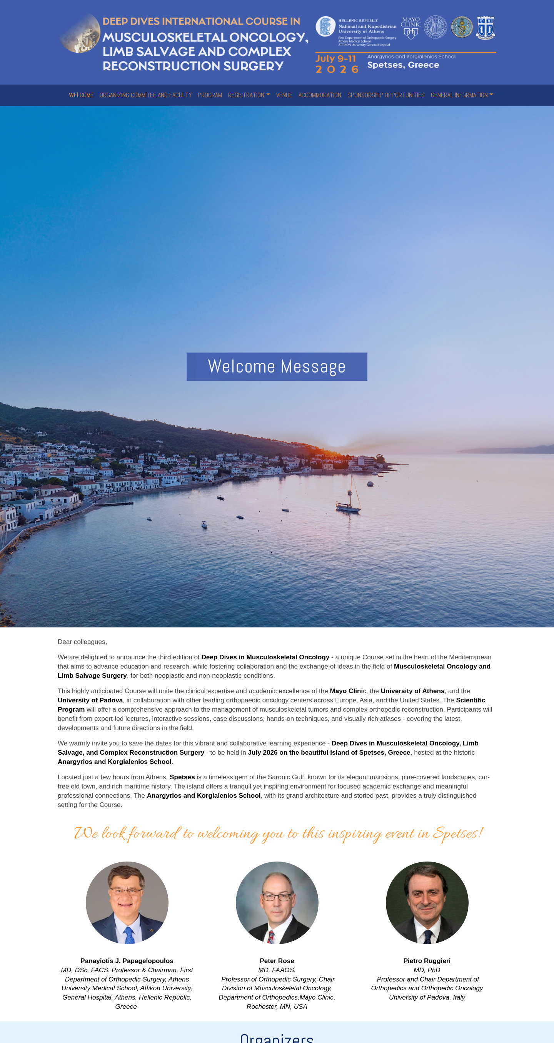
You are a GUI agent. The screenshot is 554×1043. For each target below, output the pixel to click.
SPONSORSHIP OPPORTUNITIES (386, 95)
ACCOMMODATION (320, 95)
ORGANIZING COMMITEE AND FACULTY (146, 95)
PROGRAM (210, 95)
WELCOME (81, 95)
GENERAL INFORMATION (459, 95)
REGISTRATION (246, 95)
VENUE (284, 95)
